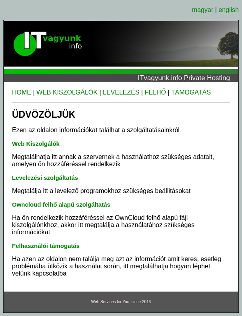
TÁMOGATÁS (191, 92)
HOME (21, 92)
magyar (202, 9)
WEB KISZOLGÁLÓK (67, 92)
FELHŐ (155, 92)
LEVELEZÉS (121, 92)
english (228, 9)
